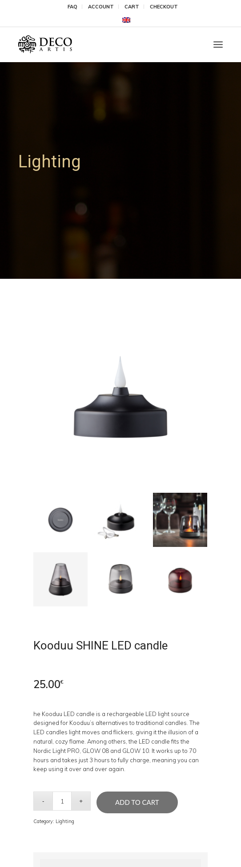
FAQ (72, 7)
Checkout (164, 7)
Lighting (65, 821)
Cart (132, 7)
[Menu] (218, 44)
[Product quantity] (62, 801)
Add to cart (137, 802)
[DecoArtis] (100, 44)
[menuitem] (72, 6)
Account (101, 7)
